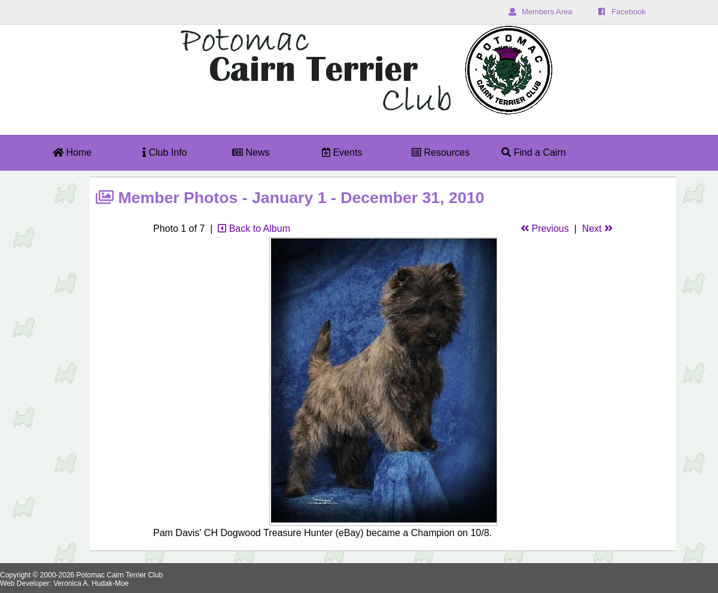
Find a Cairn (533, 152)
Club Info (164, 152)
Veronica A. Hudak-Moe (91, 583)
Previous (545, 228)
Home (72, 152)
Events (342, 152)
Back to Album (254, 228)
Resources (441, 152)
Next (597, 228)
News (250, 152)
